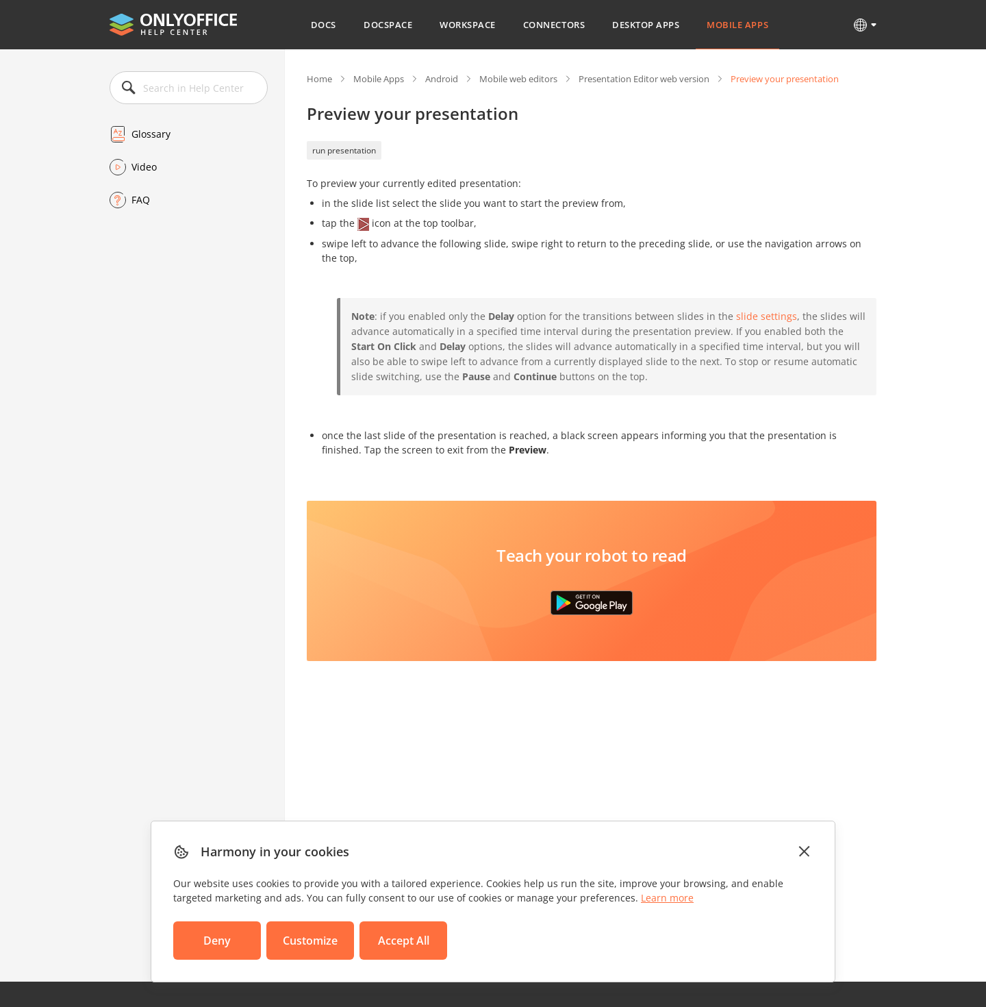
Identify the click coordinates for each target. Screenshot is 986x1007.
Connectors (554, 24)
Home (319, 79)
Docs (323, 24)
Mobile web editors (518, 79)
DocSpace (388, 24)
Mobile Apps (737, 24)
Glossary (150, 133)
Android (441, 79)
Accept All (403, 940)
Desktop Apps (645, 24)
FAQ (140, 199)
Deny (217, 940)
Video (144, 166)
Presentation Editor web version (644, 79)
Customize (310, 940)
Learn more (667, 897)
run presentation (344, 150)
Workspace (468, 24)
